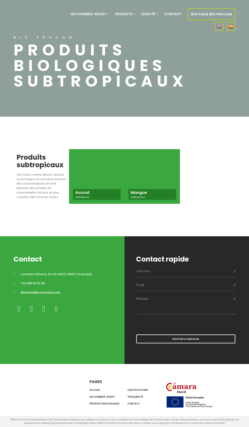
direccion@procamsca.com (40, 292)
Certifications (137, 390)
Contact (173, 14)
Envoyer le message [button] (185, 339)
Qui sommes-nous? (89, 14)
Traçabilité (135, 397)
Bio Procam (38, 386)
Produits (125, 14)
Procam (37, 14)
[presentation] (165, 324)
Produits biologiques (104, 403)
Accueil (94, 390)
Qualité (149, 14)
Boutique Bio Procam (211, 14)
